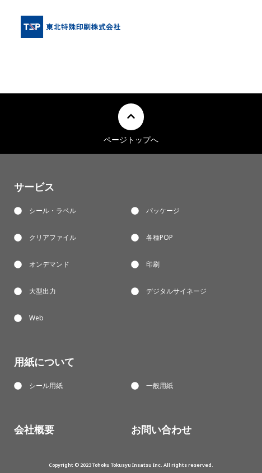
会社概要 (34, 429)
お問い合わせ (161, 429)
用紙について (44, 361)
